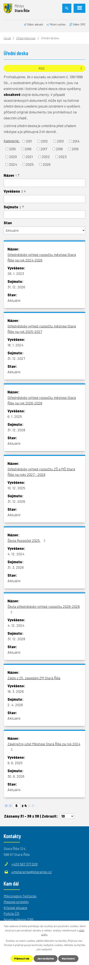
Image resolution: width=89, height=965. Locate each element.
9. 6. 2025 (15, 763)
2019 (75, 149)
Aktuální (14, 300)
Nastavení (69, 958)
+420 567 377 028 (24, 864)
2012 (44, 141)
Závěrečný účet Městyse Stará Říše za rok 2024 (44, 746)
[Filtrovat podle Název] (44, 183)
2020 (13, 156)
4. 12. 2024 (16, 554)
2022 (46, 156)
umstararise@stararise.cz (31, 871)
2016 (28, 149)
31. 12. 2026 (16, 287)
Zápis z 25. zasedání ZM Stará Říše (34, 678)
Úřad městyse (25, 38)
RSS (61, 68)
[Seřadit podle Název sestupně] (19, 176)
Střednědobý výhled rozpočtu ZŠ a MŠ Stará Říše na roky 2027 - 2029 (41, 472)
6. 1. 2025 (15, 416)
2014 (76, 141)
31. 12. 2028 (16, 430)
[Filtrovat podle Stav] (44, 230)
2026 (46, 164)
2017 (44, 149)
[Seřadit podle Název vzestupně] (19, 174)
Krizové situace (15, 907)
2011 (29, 141)
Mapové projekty (16, 901)
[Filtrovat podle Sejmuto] (44, 214)
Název (10, 175)
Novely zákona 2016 (18, 919)
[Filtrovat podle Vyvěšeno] (44, 199)
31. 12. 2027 (16, 358)
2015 (12, 149)
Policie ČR (11, 913)
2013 (60, 141)
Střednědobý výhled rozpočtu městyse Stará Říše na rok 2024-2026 (42, 257)
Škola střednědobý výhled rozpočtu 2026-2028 (44, 609)
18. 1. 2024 (15, 345)
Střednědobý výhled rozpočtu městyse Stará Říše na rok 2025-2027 (42, 329)
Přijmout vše (21, 958)
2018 (59, 149)
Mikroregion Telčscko (20, 896)
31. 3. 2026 (16, 567)
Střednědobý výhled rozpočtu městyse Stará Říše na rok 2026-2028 (42, 400)
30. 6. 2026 (16, 776)
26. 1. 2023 (16, 273)
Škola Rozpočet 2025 (27, 540)
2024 (13, 164)
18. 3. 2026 (16, 691)
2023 (62, 156)
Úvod (7, 38)
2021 (29, 156)
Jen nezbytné (46, 958)
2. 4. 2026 (15, 705)
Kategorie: (12, 140)
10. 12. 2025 (16, 488)
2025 (30, 164)
